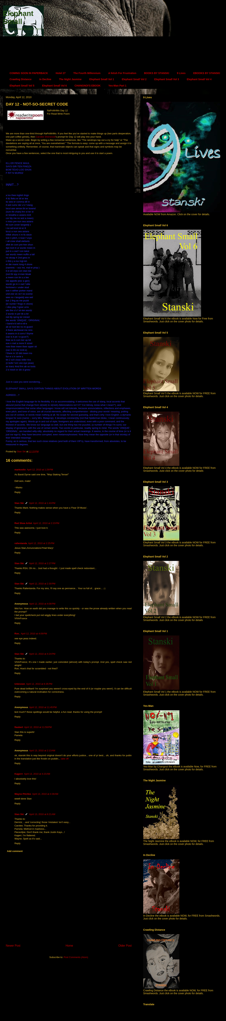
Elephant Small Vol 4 (199, 79)
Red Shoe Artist (23, 523)
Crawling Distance (20, 79)
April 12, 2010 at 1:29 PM (40, 469)
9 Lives (181, 73)
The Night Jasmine (70, 79)
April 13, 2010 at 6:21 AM (42, 814)
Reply (17, 492)
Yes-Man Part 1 (117, 85)
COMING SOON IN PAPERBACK (29, 73)
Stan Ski (19, 503)
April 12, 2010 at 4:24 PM (42, 653)
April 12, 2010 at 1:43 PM (42, 503)
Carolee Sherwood (45, 136)
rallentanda (20, 543)
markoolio (20, 469)
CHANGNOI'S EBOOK (87, 85)
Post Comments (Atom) (76, 957)
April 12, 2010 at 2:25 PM (41, 543)
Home (69, 945)
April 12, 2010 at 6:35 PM (39, 684)
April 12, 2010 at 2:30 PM (42, 583)
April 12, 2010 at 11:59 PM (38, 727)
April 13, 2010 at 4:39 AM (45, 794)
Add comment (15, 851)
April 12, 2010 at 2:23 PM (46, 523)
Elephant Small (18, 17)
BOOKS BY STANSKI (156, 73)
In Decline (45, 79)
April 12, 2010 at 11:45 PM (43, 707)
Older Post (125, 945)
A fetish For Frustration (122, 73)
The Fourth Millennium (87, 73)
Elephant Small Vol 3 (166, 79)
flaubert (18, 727)
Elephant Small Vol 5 (22, 85)
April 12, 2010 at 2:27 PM (42, 563)
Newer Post (13, 945)
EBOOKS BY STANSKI (206, 73)
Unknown (19, 684)
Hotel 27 (60, 73)
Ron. (17, 633)
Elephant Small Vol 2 (134, 79)
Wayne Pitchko (22, 794)
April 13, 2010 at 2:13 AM (42, 750)
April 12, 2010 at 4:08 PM (42, 603)
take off (65, 758)
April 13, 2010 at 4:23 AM (37, 773)
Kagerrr (18, 773)
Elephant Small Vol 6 (54, 85)
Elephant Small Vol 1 (101, 79)
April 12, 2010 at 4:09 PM (34, 633)
